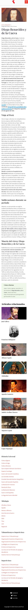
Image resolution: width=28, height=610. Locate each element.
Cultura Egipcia (5, 460)
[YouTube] (14, 598)
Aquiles (3, 508)
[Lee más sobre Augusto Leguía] (14, 422)
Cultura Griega (5, 463)
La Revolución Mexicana (8, 490)
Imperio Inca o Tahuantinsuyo (9, 536)
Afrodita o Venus (6, 505)
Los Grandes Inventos (7, 476)
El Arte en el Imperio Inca (8, 547)
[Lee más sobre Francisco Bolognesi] (14, 331)
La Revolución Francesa (8, 484)
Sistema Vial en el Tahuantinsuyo (10, 555)
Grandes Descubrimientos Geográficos (12, 479)
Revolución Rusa (6, 487)
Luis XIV (3, 105)
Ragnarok (4, 526)
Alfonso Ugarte (6, 358)
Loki (2, 524)
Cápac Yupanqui (6, 449)
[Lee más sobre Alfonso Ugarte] (14, 349)
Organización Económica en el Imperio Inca (13, 542)
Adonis (3, 516)
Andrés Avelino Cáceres (9, 412)
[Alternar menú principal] (26, 1)
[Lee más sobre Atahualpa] (14, 367)
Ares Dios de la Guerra (7, 513)
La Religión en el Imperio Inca (9, 544)
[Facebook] (14, 593)
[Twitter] (14, 595)
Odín (2, 518)
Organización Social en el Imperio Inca (12, 539)
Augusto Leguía (6, 430)
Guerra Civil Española (7, 492)
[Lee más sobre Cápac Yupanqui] (14, 440)
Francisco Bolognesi (8, 340)
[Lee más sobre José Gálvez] (14, 313)
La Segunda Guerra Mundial (9, 495)
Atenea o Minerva (6, 510)
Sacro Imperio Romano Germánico (11, 468)
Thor (2, 521)
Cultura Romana (6, 466)
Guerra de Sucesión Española (9, 482)
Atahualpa (4, 376)
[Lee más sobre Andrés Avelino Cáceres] (14, 404)
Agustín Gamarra (7, 394)
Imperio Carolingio (6, 471)
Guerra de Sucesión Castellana (10, 474)
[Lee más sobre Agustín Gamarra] (14, 386)
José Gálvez (5, 321)
